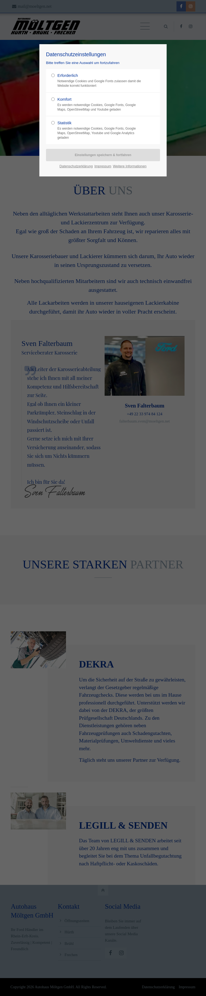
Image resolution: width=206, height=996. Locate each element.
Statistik (100, 130)
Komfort (100, 104)
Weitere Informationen (129, 166)
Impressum (102, 166)
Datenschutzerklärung (76, 166)
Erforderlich (100, 80)
